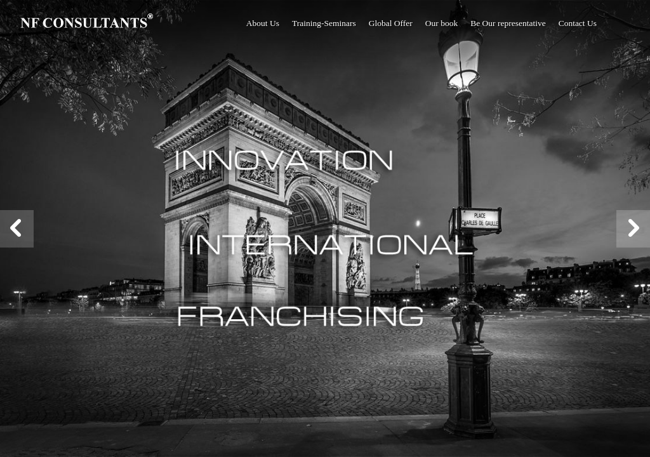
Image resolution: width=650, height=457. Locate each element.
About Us (262, 23)
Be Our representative (507, 23)
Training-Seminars (324, 23)
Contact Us (578, 23)
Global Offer (391, 23)
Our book (441, 23)
